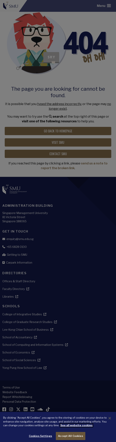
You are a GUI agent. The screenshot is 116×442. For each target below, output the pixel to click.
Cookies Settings (40, 437)
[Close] (109, 420)
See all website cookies (76, 427)
